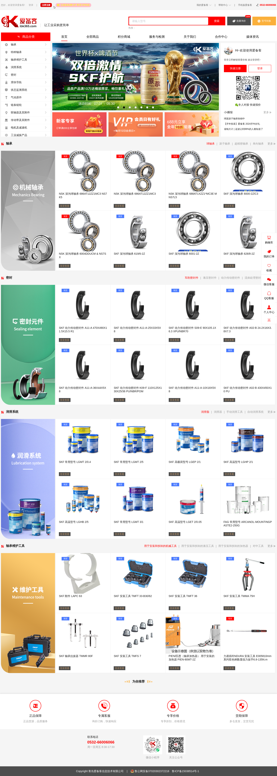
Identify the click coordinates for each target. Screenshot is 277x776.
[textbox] (168, 21)
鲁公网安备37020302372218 (152, 771)
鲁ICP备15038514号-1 (185, 771)
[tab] (118, 107)
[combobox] (168, 21)
